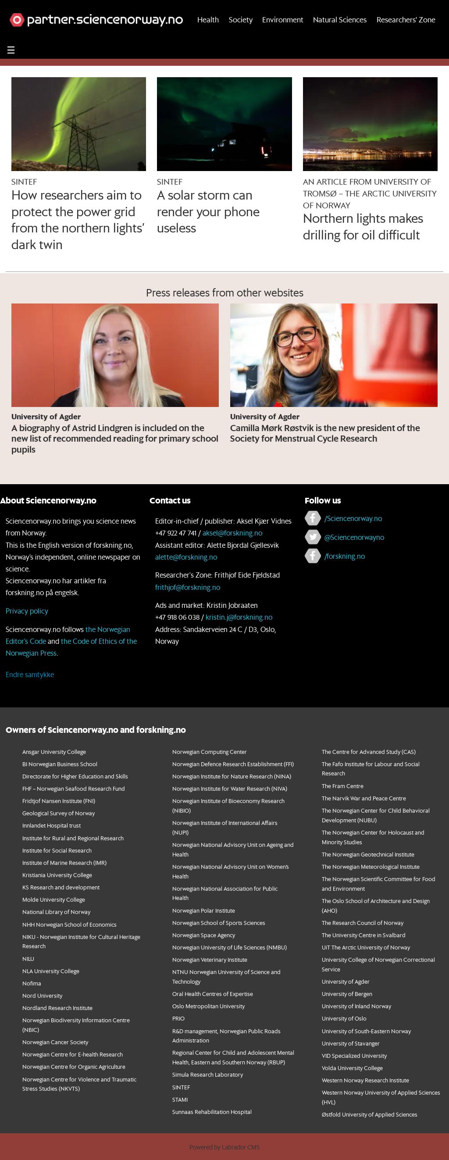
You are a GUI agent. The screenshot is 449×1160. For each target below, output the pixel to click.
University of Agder (346, 981)
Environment (282, 38)
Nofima (31, 983)
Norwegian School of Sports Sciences (218, 922)
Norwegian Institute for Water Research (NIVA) (229, 788)
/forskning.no (344, 555)
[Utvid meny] (11, 69)
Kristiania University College (57, 874)
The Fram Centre (342, 785)
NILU (28, 958)
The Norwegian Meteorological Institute (371, 866)
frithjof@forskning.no (187, 587)
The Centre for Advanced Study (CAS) (369, 751)
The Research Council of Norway (362, 922)
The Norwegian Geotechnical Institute (368, 854)
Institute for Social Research (57, 850)
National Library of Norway (56, 911)
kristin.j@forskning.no (239, 616)
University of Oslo (344, 1018)
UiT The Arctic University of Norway (366, 947)
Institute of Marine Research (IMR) (64, 862)
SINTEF (181, 1087)
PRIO (178, 1018)
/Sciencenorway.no (353, 518)
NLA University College (50, 970)
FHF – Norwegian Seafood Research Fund (73, 788)
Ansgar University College (54, 751)
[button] (408, 9)
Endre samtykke (30, 674)
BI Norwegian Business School (59, 763)
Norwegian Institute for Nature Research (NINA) (231, 776)
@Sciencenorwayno (354, 537)
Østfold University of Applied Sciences (369, 1114)
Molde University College (53, 899)
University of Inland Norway (356, 1006)
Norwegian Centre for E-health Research (72, 1054)
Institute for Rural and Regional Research (73, 838)
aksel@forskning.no (232, 532)
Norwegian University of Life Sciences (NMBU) (229, 947)
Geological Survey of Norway (58, 813)
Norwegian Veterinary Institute (209, 959)
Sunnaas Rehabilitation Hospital (212, 1111)
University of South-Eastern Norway (366, 1031)
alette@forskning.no (186, 556)
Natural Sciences (340, 38)
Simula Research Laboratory (207, 1074)
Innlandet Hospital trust (51, 825)
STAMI (180, 1099)
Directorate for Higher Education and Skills (75, 776)
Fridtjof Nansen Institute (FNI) (58, 800)
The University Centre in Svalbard (364, 935)
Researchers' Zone (406, 38)
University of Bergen (347, 993)
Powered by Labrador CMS (224, 1147)
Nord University (42, 995)
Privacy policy (27, 610)
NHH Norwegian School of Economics (69, 924)
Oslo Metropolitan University (208, 1006)
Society (241, 38)
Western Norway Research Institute (365, 1080)
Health (208, 38)
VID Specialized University (354, 1055)
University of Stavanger (351, 1043)
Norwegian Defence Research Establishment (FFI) (233, 763)
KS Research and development (61, 887)
